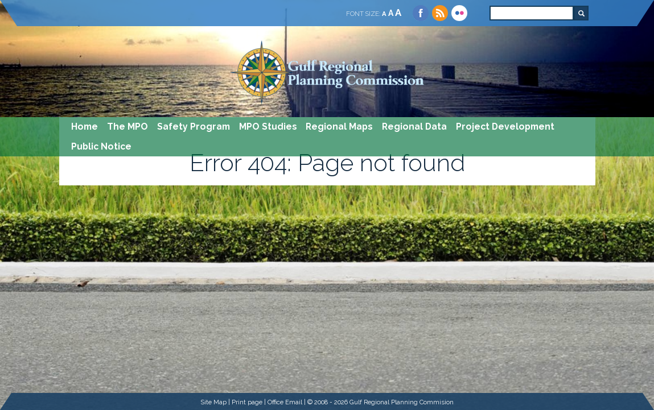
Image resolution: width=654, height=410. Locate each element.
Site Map (213, 402)
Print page (247, 402)
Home (84, 126)
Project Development (505, 126)
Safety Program (193, 126)
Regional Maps (339, 126)
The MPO (127, 126)
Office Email (285, 402)
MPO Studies (268, 126)
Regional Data (414, 126)
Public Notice (101, 146)
